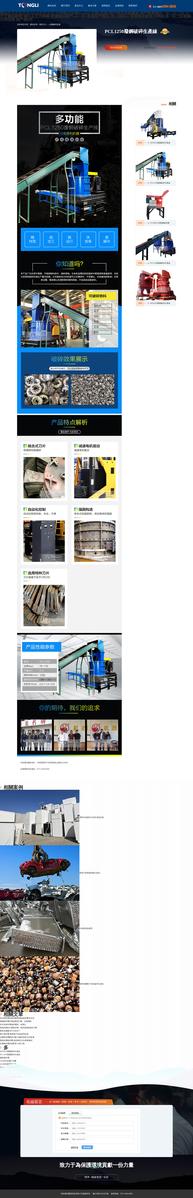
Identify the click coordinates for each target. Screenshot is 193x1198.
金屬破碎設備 (54, 24)
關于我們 (65, 6)
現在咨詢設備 (116, 48)
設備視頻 (119, 6)
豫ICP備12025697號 (101, 1194)
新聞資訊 (106, 6)
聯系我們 (133, 6)
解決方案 (92, 6)
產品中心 (79, 6)
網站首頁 (52, 6)
